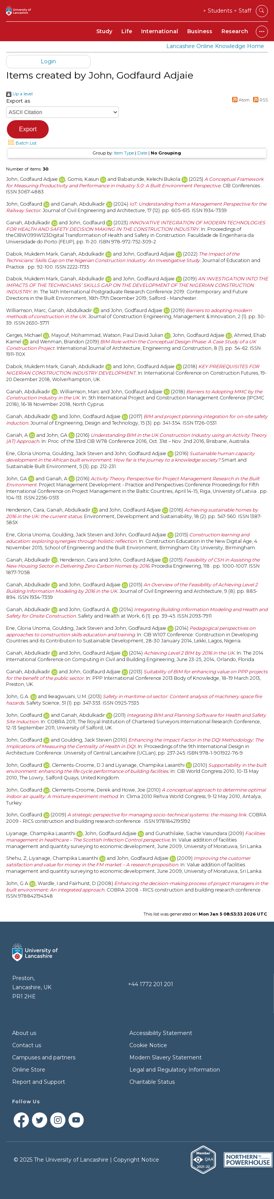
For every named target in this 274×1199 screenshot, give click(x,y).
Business (199, 31)
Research (234, 31)
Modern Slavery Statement (165, 1057)
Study (104, 31)
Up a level (19, 94)
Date (142, 153)
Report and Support (38, 1081)
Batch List (21, 143)
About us (24, 1033)
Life (126, 31)
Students (220, 10)
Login (48, 61)
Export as (18, 101)
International (159, 31)
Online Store (28, 1069)
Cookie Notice (148, 1045)
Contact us (26, 1045)
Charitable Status (152, 1081)
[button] (28, 129)
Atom (240, 100)
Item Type (124, 153)
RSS (259, 100)
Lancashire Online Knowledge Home (215, 46)
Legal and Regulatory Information (174, 1069)
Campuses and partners (43, 1057)
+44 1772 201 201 (150, 984)
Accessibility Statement (160, 1033)
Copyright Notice (136, 1159)
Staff (245, 10)
